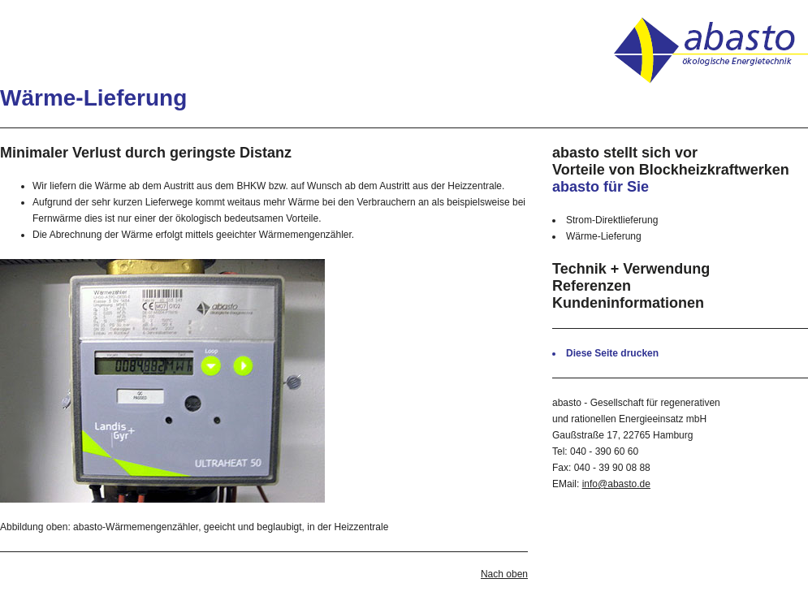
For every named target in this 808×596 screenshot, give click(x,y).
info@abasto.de (616, 484)
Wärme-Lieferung (604, 236)
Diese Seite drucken (612, 353)
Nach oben (504, 574)
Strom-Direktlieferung (612, 220)
